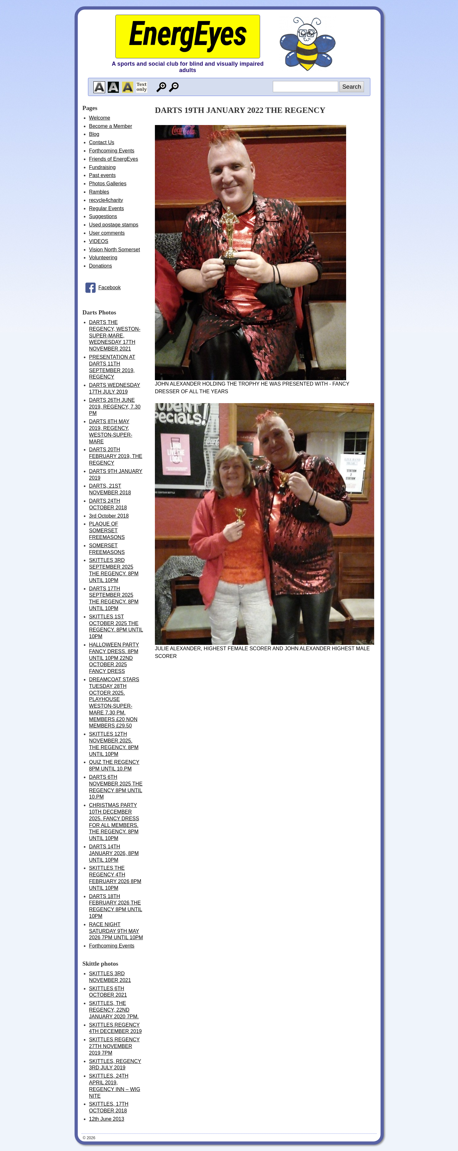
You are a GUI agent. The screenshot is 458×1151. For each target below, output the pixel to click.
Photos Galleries (107, 183)
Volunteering (103, 257)
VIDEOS (98, 241)
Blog (94, 134)
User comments (107, 233)
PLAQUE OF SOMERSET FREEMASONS (107, 530)
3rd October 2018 (109, 516)
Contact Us (101, 142)
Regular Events (106, 208)
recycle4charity (106, 200)
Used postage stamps (113, 224)
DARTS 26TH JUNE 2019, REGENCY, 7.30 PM (115, 406)
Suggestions (103, 216)
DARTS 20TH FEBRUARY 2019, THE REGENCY (115, 456)
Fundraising (102, 167)
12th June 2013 (106, 1119)
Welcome (99, 118)
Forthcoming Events (111, 150)
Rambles (99, 192)
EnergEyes (187, 33)
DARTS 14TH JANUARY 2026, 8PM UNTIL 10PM (114, 853)
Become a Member (110, 126)
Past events (102, 175)
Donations (100, 266)
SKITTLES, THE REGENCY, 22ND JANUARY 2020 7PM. (114, 1009)
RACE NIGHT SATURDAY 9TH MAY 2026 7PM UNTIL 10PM (116, 931)
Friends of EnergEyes (113, 159)
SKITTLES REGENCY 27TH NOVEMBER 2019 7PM (114, 1046)
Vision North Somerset (114, 249)
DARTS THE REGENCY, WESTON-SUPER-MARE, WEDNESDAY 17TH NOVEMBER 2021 (114, 335)
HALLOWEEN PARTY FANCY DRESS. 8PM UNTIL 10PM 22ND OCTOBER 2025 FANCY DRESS (114, 658)
